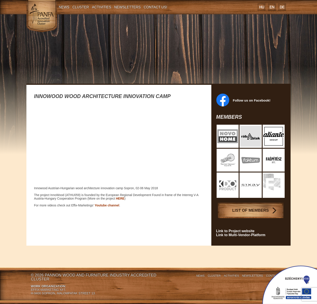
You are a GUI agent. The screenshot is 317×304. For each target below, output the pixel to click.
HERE (120, 198)
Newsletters (127, 7)
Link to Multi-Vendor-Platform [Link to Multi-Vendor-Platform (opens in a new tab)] (240, 235)
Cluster (80, 7)
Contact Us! (155, 7)
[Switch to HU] (262, 7)
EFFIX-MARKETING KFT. (48, 289)
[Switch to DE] (282, 7)
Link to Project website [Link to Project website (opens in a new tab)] (235, 231)
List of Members (250, 210)
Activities (101, 7)
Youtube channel (107, 205)
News (64, 7)
